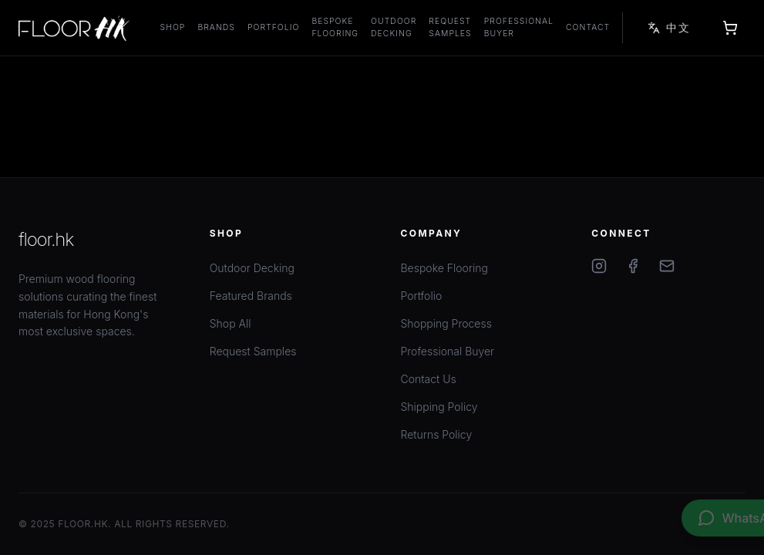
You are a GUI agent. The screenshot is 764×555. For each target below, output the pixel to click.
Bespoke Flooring (334, 27)
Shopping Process (446, 323)
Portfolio (273, 27)
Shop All (230, 323)
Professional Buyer (519, 27)
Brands (216, 27)
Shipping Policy (439, 406)
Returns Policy (437, 434)
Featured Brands (251, 295)
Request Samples (450, 27)
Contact (588, 27)
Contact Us (428, 378)
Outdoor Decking (393, 27)
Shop (173, 27)
